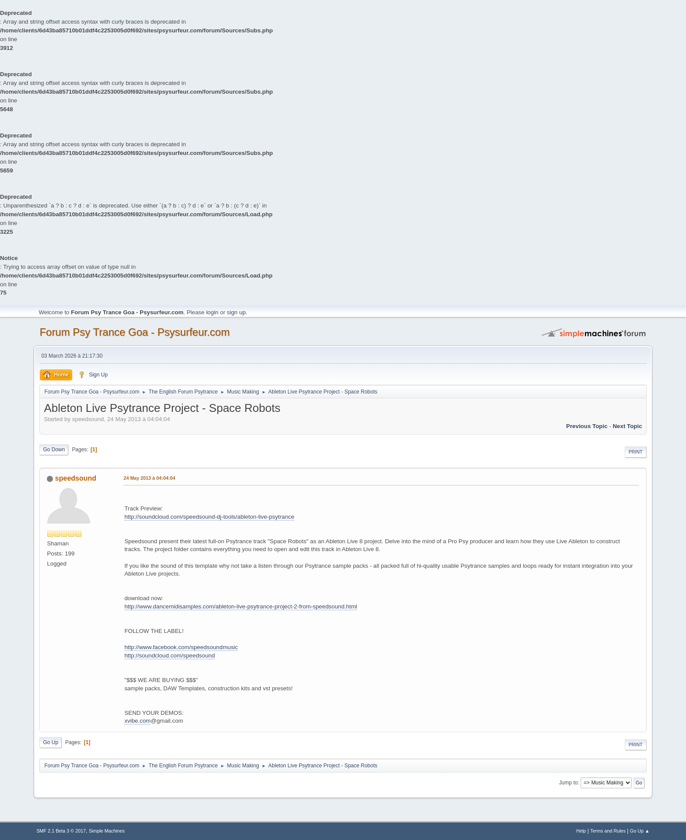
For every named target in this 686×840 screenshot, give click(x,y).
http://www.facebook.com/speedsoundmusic (181, 647)
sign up (236, 312)
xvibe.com (137, 720)
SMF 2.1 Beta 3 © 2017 (61, 830)
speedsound (75, 478)
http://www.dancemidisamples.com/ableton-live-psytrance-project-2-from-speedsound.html (240, 606)
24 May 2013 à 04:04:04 (149, 478)
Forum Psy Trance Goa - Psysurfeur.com (134, 332)
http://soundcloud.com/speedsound (169, 655)
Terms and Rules (608, 830)
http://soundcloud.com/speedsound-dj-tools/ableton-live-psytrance (209, 516)
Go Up (50, 742)
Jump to (568, 783)
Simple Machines (107, 830)
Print (636, 451)
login (212, 312)
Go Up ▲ (640, 830)
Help (581, 830)
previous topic (587, 426)
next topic (627, 426)
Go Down (54, 449)
